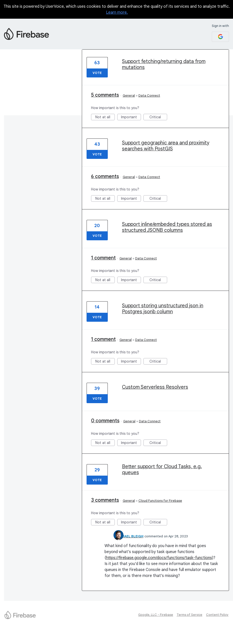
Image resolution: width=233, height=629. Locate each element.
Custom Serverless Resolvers (155, 387)
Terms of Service (189, 615)
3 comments (105, 500)
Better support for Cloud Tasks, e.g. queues (162, 469)
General (129, 95)
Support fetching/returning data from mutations (164, 64)
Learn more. (117, 12)
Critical (158, 117)
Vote (97, 73)
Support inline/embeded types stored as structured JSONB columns (167, 227)
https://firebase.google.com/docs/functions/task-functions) (159, 557)
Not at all (105, 117)
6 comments (105, 176)
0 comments (105, 421)
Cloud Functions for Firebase (160, 501)
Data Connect (149, 95)
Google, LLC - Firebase (155, 615)
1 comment (103, 258)
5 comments (105, 95)
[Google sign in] (220, 37)
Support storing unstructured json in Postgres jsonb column (162, 309)
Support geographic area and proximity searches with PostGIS (165, 146)
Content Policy (217, 615)
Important (131, 117)
